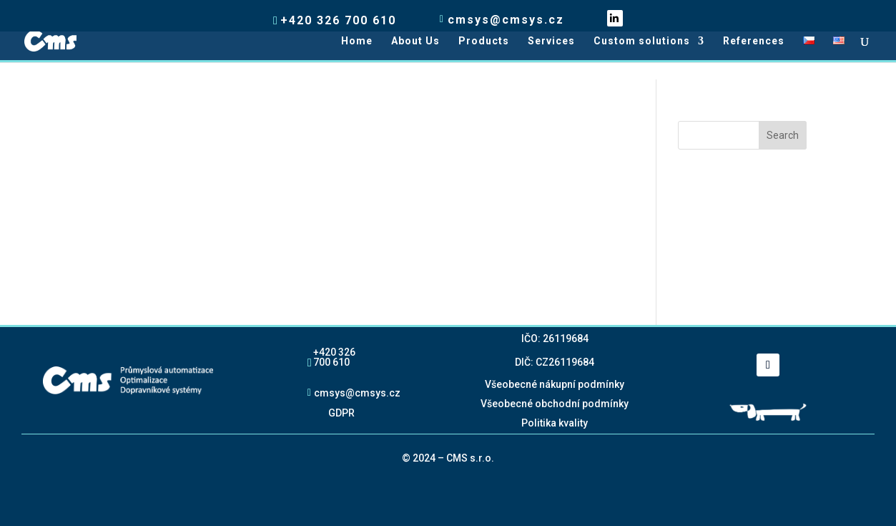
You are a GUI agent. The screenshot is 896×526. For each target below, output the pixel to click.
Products (483, 41)
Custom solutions (642, 41)
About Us (415, 41)
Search (783, 135)
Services (551, 41)
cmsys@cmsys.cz (357, 392)
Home (357, 41)
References (753, 41)
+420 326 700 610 (334, 356)
